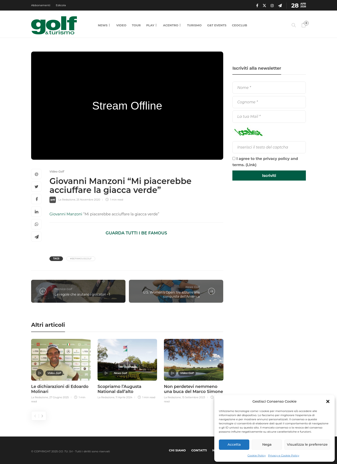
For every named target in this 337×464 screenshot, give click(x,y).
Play (150, 25)
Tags (56, 258)
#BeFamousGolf (81, 258)
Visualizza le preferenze (307, 444)
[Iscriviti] (269, 175)
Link (251, 165)
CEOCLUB (239, 25)
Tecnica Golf (63, 289)
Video (121, 25)
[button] (328, 401)
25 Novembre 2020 (88, 199)
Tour (136, 25)
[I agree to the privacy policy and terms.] (233, 158)
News (102, 25)
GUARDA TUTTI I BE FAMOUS (136, 233)
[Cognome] (269, 102)
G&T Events (216, 25)
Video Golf (56, 171)
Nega (267, 444)
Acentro (170, 25)
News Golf (192, 287)
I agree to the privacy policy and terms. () (265, 161)
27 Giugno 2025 (59, 397)
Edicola (61, 5)
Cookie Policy (256, 455)
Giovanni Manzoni (65, 214)
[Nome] (269, 88)
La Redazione (66, 199)
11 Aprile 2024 (124, 397)
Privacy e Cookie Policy (283, 455)
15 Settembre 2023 (193, 397)
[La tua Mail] (269, 116)
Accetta (234, 444)
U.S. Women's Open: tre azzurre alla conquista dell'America (171, 294)
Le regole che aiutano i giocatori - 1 (82, 294)
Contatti (199, 450)
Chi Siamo (177, 450)
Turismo (194, 25)
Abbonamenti (40, 5)
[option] (61, 370)
